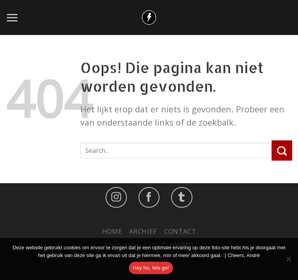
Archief (143, 231)
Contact (180, 231)
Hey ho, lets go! (151, 268)
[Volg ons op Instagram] (116, 197)
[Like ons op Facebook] (149, 197)
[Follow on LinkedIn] (181, 197)
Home (112, 231)
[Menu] (12, 17)
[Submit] (282, 150)
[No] (288, 261)
